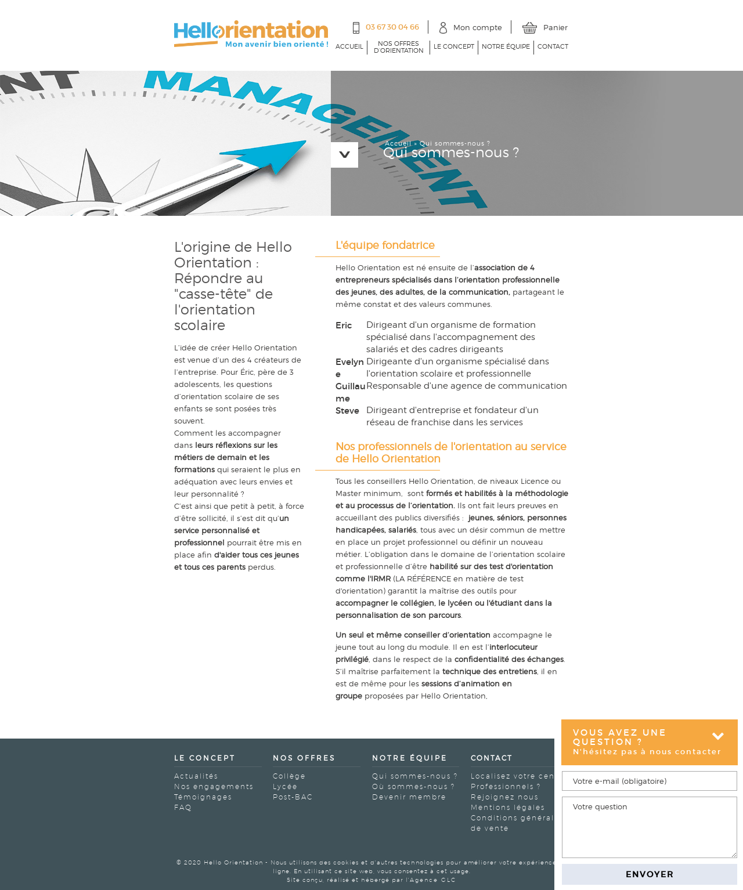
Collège (289, 776)
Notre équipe (506, 46)
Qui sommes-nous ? (415, 776)
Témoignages (203, 797)
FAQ (183, 807)
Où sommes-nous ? (413, 786)
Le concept (454, 46)
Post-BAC (293, 797)
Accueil (349, 46)
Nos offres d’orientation (399, 47)
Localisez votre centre (519, 776)
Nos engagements (214, 786)
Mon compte (477, 27)
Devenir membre (409, 797)
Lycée (285, 786)
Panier (555, 27)
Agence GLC (433, 879)
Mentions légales (508, 807)
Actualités (196, 776)
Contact (553, 46)
